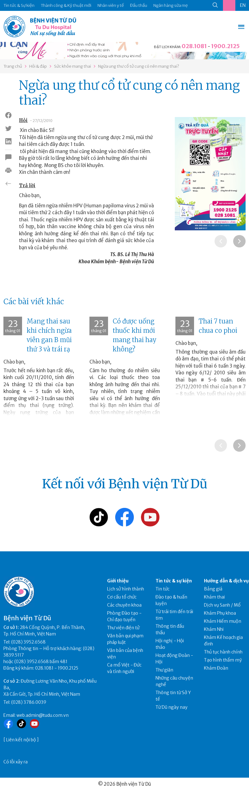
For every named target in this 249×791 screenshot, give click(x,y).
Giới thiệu (118, 581)
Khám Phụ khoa (220, 613)
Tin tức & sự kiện (174, 581)
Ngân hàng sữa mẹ (170, 5)
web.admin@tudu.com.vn (42, 715)
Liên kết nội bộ (21, 740)
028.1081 (194, 46)
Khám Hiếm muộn (222, 621)
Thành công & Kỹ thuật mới (66, 5)
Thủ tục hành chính (223, 652)
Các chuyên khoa (124, 605)
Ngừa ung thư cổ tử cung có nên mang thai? (138, 66)
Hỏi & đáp (38, 66)
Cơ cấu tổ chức (122, 597)
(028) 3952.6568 (28, 642)
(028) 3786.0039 (28, 702)
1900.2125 (225, 46)
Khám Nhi (214, 629)
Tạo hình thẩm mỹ (223, 660)
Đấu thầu (138, 5)
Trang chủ (12, 66)
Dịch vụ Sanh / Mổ (222, 605)
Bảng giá (213, 589)
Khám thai (214, 597)
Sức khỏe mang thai (72, 66)
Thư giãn (164, 670)
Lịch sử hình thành (125, 589)
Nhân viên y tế (110, 5)
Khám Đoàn (216, 668)
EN (243, 5)
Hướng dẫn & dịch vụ (226, 581)
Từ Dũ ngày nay (172, 707)
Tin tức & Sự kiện (18, 5)
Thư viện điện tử (123, 628)
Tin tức (163, 589)
